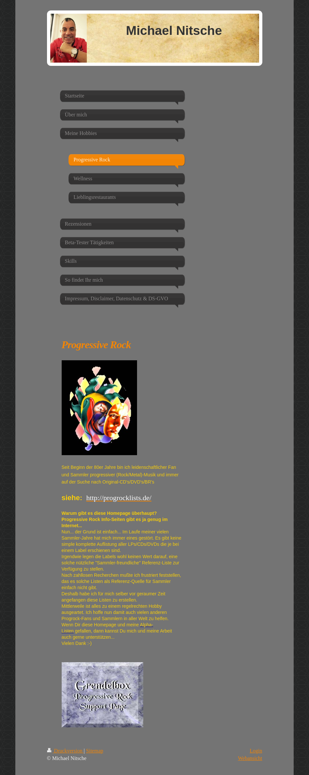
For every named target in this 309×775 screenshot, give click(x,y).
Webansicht (250, 758)
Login (256, 750)
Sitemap (94, 750)
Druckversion (65, 750)
